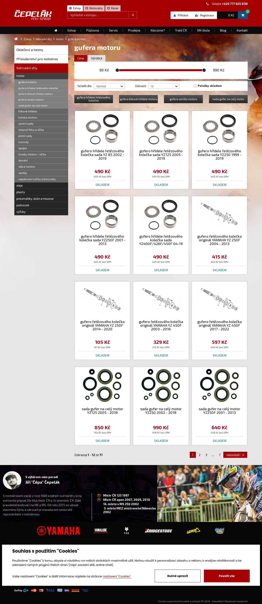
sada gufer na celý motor (33, 105)
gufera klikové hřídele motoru (35, 93)
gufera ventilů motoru (31, 99)
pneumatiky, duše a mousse (35, 198)
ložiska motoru (27, 117)
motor (20, 76)
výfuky (21, 211)
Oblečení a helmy (29, 50)
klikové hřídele (27, 111)
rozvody (23, 142)
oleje (19, 185)
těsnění (23, 160)
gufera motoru (27, 82)
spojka (22, 148)
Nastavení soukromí (236, 601)
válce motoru (26, 166)
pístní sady (25, 136)
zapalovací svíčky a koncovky (37, 179)
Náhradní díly (26, 68)
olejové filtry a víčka (31, 129)
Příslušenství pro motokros (37, 59)
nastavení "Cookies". (117, 576)
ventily (22, 173)
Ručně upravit (177, 576)
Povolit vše (227, 576)
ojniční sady (25, 123)
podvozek (22, 205)
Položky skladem (210, 85)
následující (235, 455)
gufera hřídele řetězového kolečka (38, 88)
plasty (20, 192)
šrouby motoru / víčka (32, 154)
